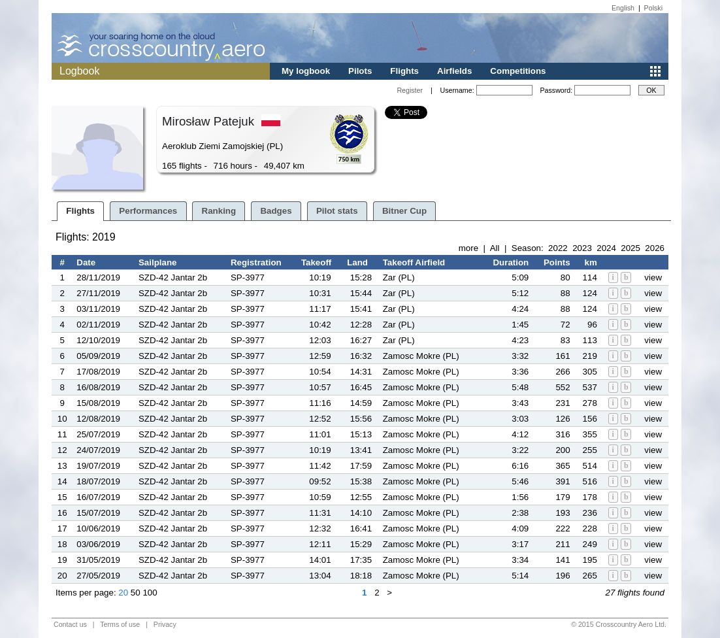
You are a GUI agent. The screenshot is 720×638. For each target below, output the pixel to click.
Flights (404, 71)
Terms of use (120, 624)
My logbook (306, 71)
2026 (654, 248)
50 (135, 592)
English (623, 8)
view (653, 277)
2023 (582, 248)
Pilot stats (337, 211)
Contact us (70, 624)
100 (149, 592)
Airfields (454, 71)
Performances (148, 211)
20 (123, 592)
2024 (606, 248)
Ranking (219, 211)
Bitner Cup (404, 211)
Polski (653, 8)
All (495, 248)
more (468, 248)
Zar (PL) (399, 277)
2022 (558, 248)
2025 (630, 248)
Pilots (360, 71)
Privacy (165, 624)
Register (410, 90)
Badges (275, 211)
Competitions (518, 71)
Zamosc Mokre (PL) (421, 356)
